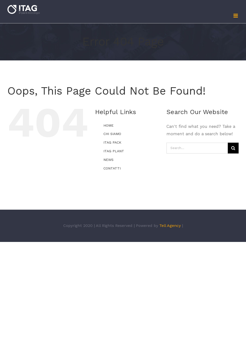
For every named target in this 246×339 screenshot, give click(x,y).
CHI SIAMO (112, 134)
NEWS (108, 160)
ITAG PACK (112, 142)
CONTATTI (112, 168)
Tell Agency (170, 225)
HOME (108, 125)
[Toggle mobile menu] (236, 15)
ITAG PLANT (113, 151)
